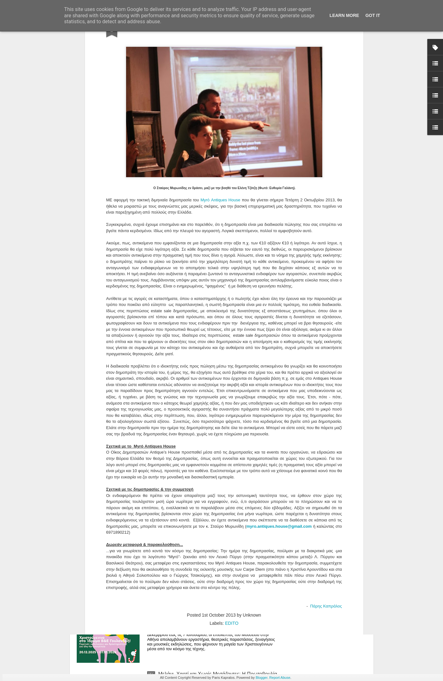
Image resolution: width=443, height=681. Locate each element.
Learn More (344, 15)
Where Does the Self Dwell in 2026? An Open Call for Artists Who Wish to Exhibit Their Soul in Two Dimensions (217, 537)
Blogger (261, 677)
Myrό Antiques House (221, 83)
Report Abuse (280, 677)
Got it (372, 15)
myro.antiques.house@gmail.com (279, 409)
